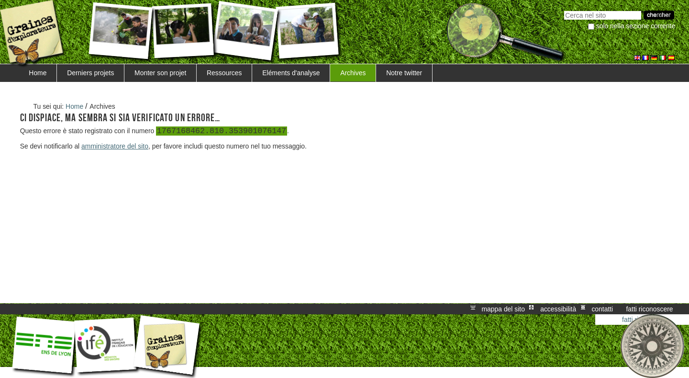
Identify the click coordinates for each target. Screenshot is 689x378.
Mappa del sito (503, 309)
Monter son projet (160, 73)
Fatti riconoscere (649, 309)
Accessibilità (558, 309)
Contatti (602, 309)
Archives (353, 73)
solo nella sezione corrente (635, 26)
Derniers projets (90, 73)
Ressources (224, 73)
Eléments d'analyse (291, 73)
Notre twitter (404, 73)
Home (37, 73)
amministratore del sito (114, 146)
